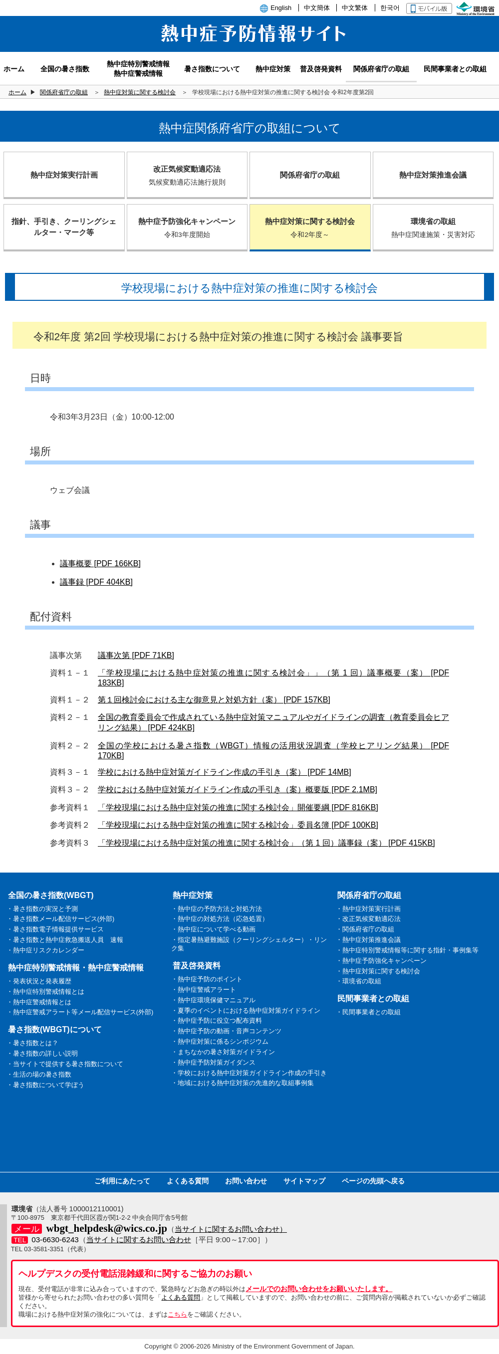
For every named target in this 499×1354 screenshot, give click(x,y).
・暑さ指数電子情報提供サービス (55, 929)
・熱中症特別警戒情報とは (45, 991)
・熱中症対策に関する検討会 (378, 971)
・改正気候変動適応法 (368, 918)
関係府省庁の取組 (64, 92)
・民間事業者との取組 (368, 1012)
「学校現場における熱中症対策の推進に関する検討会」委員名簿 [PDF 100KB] (238, 825)
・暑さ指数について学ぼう (45, 1085)
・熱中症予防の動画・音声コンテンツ (226, 1031)
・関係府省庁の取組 (365, 929)
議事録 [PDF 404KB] (96, 582)
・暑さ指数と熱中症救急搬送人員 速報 (64, 939)
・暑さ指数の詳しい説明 (42, 1053)
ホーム (17, 92)
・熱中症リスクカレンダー (45, 950)
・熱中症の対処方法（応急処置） (219, 918)
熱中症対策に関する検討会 (140, 92)
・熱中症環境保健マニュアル (213, 1000)
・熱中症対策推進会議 (368, 939)
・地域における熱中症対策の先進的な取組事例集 (242, 1083)
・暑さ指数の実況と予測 (42, 908)
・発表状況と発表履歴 (38, 981)
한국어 (390, 7)
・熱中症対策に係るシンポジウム (219, 1041)
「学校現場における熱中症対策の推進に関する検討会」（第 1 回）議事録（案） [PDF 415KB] (266, 843)
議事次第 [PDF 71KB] (136, 655)
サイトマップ (304, 1181)
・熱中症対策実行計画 (368, 908)
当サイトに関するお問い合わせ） (231, 1229)
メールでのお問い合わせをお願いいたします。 (319, 1289)
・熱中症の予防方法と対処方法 (216, 908)
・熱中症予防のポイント (207, 979)
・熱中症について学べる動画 (213, 929)
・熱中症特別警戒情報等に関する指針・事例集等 (407, 950)
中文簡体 (317, 7)
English (280, 7)
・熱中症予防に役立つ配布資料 (216, 1020)
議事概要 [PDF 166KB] (100, 563)
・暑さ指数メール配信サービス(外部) (60, 918)
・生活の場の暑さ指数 (38, 1074)
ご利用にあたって (122, 1181)
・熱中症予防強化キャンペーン (381, 960)
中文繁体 (355, 7)
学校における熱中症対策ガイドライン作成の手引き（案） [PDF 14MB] (224, 772)
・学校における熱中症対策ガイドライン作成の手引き (249, 1073)
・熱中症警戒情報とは (38, 1002)
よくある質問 (188, 1181)
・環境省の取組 (358, 981)
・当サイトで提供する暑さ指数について (64, 1064)
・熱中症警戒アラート (203, 989)
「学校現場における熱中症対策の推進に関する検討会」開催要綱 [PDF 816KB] (238, 807)
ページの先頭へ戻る (373, 1181)
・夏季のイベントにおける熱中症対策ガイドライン (245, 1010)
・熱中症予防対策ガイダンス (213, 1062)
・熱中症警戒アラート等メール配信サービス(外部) (80, 1012)
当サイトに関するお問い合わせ (138, 1239)
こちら (177, 1314)
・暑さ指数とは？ (32, 1043)
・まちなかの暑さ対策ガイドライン (223, 1052)
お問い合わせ (246, 1181)
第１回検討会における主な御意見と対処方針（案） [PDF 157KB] (214, 699)
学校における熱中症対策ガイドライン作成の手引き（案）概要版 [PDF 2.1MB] (237, 789)
